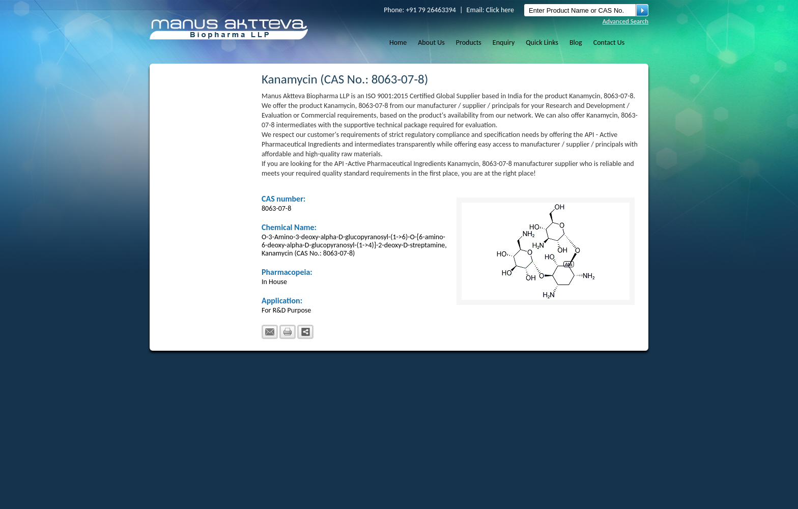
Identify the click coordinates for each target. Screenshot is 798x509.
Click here (500, 10)
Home (398, 42)
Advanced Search (625, 21)
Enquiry (504, 42)
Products (468, 42)
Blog (575, 42)
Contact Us (609, 42)
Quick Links (542, 42)
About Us (431, 42)
